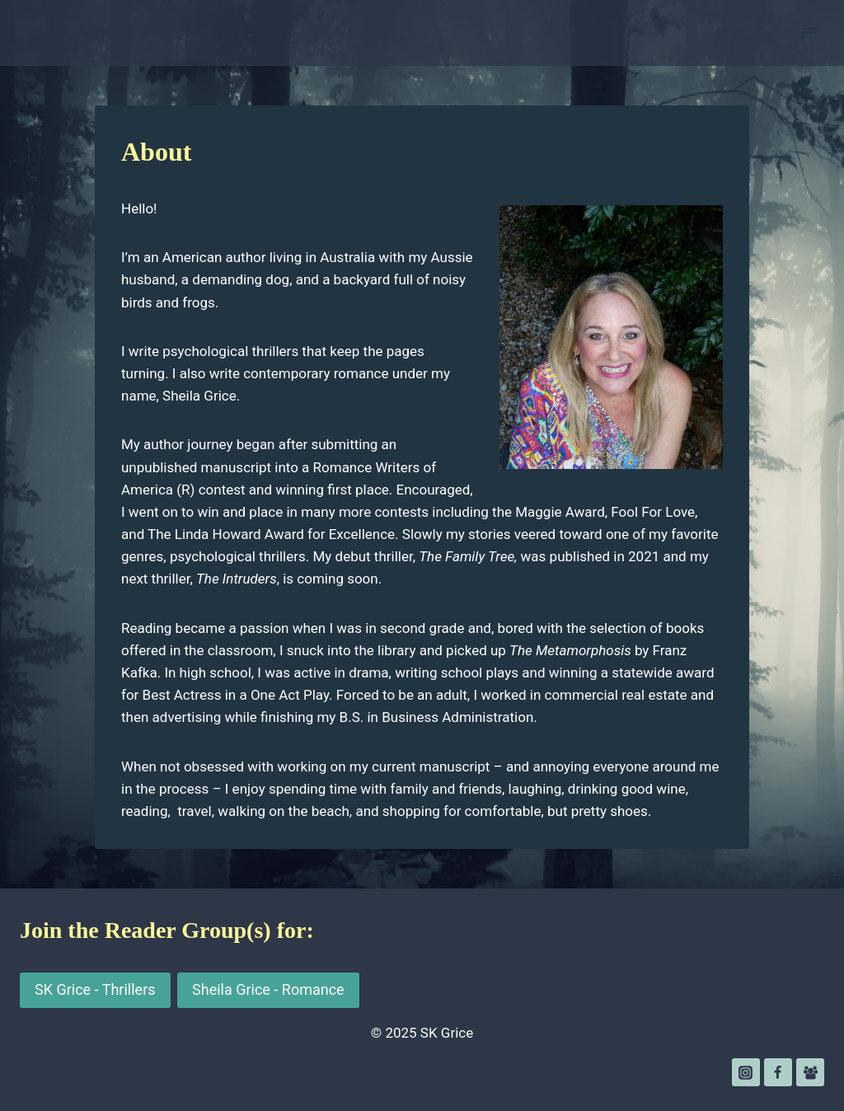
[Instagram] (746, 1072)
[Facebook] (778, 1072)
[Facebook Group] (810, 1072)
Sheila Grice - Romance (268, 989)
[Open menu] (809, 32)
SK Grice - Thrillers (95, 989)
